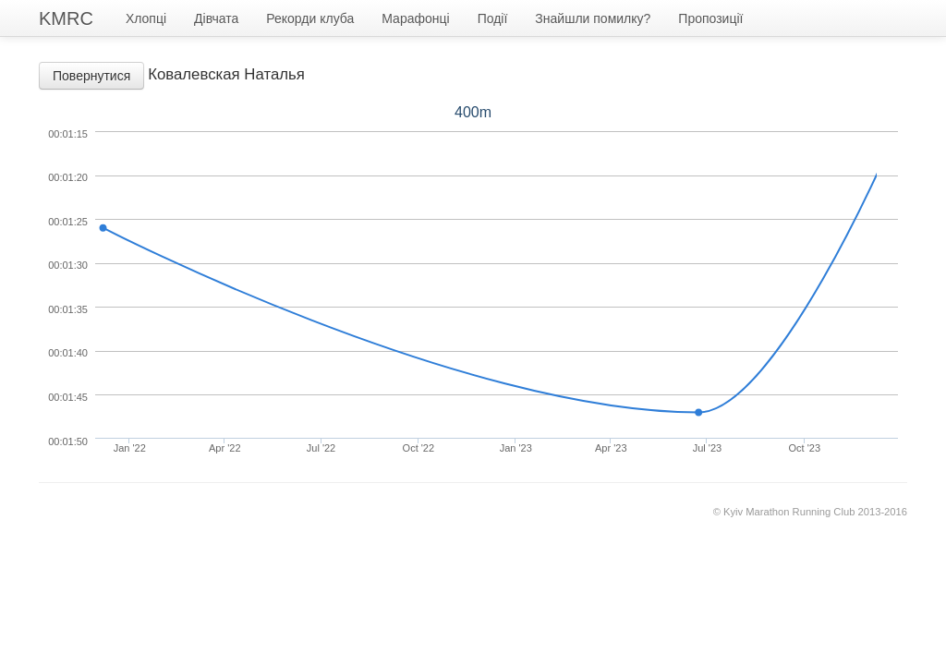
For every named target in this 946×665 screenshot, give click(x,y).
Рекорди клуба (310, 18)
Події (493, 18)
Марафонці (415, 18)
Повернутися (91, 75)
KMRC (66, 18)
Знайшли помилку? (592, 18)
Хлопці (146, 18)
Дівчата (216, 18)
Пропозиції (710, 18)
